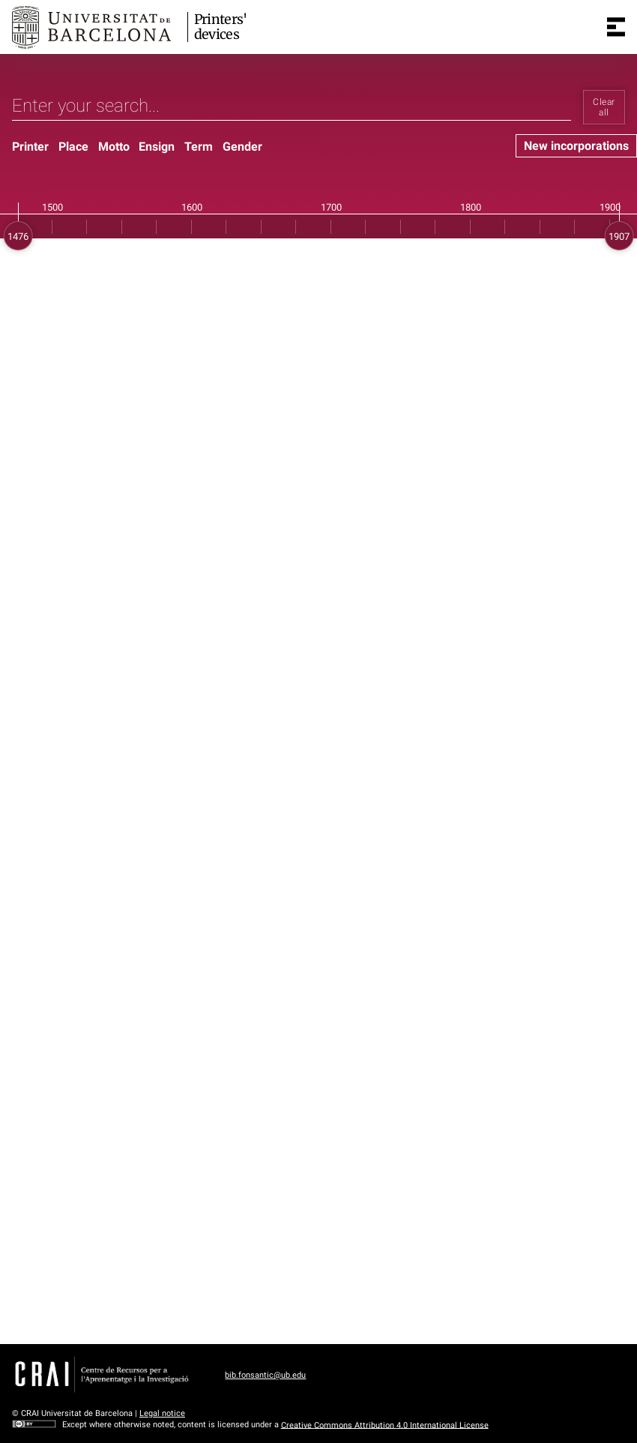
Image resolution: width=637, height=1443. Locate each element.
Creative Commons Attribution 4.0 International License (385, 1425)
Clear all (604, 107)
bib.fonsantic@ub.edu (265, 1375)
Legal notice (162, 1413)
